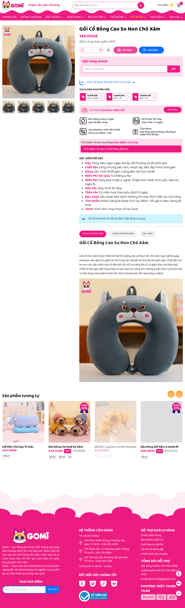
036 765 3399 (110, 544)
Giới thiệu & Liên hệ (152, 544)
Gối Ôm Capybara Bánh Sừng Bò (115, 447)
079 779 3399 (103, 553)
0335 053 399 (104, 561)
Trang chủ (9, 17)
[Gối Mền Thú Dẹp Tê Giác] (23, 422)
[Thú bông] (118, 17)
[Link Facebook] (82, 584)
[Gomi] (13, 5)
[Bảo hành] (148, 234)
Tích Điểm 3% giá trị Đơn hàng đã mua (106, 149)
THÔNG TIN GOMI (31, 17)
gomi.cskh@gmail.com (162, 579)
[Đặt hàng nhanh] (173, 68)
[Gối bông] (139, 17)
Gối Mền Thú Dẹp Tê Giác (18, 447)
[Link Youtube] (93, 584)
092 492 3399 (169, 566)
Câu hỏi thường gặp (152, 549)
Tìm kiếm (52, 589)
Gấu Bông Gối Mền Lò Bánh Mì (159, 447)
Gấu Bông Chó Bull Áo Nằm (65, 447)
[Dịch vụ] (176, 17)
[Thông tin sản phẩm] (92, 234)
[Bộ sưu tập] (97, 17)
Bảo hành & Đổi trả (152, 540)
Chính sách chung (151, 535)
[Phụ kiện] (158, 17)
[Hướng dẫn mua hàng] (123, 234)
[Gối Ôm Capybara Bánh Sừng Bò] (115, 422)
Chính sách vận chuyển (154, 554)
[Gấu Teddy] (54, 17)
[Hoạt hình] (75, 17)
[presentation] (171, 394)
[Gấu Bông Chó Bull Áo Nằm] (69, 422)
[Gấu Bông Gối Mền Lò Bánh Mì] (161, 422)
